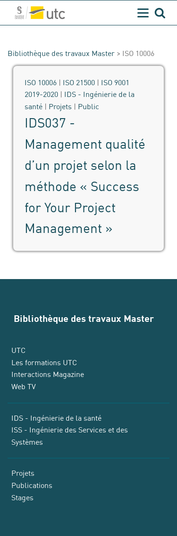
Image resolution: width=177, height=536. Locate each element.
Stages (22, 498)
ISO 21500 (79, 83)
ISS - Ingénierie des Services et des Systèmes (69, 436)
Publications (31, 485)
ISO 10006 (41, 83)
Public (88, 107)
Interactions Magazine (47, 374)
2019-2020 (41, 94)
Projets (60, 107)
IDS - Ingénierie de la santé (56, 418)
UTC (18, 350)
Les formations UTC (44, 363)
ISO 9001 (115, 83)
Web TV (23, 387)
